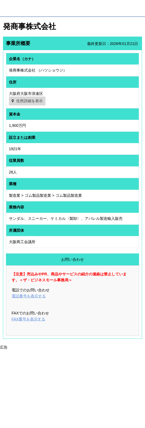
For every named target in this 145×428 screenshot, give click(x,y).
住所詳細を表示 (29, 101)
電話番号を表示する (29, 296)
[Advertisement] (72, 388)
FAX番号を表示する (28, 319)
